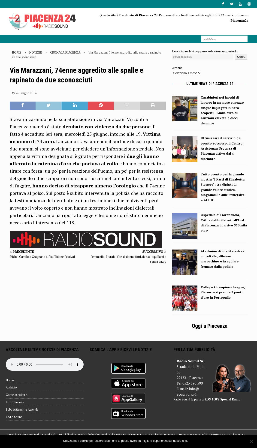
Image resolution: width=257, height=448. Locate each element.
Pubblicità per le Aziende (22, 409)
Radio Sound (14, 417)
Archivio (11, 387)
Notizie (35, 52)
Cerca (241, 56)
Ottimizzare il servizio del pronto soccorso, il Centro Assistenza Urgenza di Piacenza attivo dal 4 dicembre (221, 148)
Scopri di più (186, 394)
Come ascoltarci (16, 395)
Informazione (15, 402)
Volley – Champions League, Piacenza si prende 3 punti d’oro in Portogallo (223, 292)
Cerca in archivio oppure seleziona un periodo (205, 51)
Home (10, 380)
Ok (192, 440)
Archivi (177, 68)
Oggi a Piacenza (209, 326)
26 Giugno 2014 (26, 93)
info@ (194, 388)
